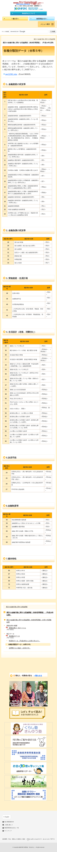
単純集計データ (14, 636)
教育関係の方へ (41, 19)
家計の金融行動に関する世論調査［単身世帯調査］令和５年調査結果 (29, 621)
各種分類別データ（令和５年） (20, 644)
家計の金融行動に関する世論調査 (16, 607)
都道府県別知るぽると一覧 (11, 827)
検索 (53, 31)
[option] (15, 693)
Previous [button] (11, 695)
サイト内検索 (5, 31)
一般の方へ (15, 19)
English (7, 817)
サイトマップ (8, 830)
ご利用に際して (8, 824)
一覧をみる (38, 675)
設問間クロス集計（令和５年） (20, 648)
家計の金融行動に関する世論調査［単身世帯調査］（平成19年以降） (30, 614)
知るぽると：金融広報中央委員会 (28, 8)
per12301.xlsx (11, 74)
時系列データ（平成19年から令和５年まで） (24, 641)
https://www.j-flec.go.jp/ (23, 4)
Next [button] (45, 695)
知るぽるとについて (28, 13)
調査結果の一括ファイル (17, 628)
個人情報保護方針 (9, 821)
